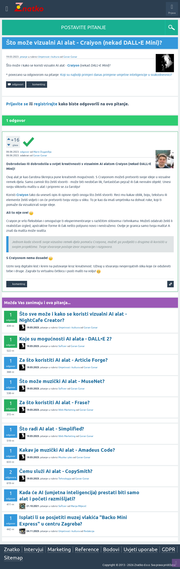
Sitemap (13, 558)
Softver (62, 346)
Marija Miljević (78, 506)
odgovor (24, 151)
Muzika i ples (65, 457)
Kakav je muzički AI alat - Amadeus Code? (67, 450)
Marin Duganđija (42, 151)
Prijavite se (17, 104)
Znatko (12, 549)
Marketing (59, 549)
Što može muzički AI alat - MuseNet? (62, 381)
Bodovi (111, 549)
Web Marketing (66, 409)
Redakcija (89, 531)
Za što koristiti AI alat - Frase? (54, 402)
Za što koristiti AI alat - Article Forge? (63, 360)
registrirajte (45, 104)
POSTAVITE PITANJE (83, 27)
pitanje (24, 56)
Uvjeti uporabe (141, 549)
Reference (87, 549)
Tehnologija (64, 478)
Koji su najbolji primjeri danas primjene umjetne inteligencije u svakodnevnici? (116, 74)
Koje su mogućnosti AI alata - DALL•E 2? (65, 339)
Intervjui (33, 549)
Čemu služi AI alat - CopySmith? (55, 471)
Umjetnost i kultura (48, 56)
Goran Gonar (70, 56)
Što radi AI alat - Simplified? (51, 429)
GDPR (168, 549)
